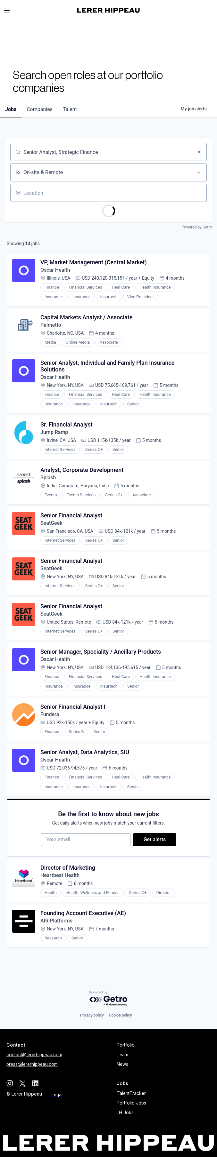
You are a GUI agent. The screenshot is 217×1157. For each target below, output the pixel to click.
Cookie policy (120, 1015)
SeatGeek (51, 523)
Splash (48, 478)
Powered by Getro (197, 227)
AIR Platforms (56, 921)
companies (40, 109)
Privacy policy (92, 1015)
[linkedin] (35, 1083)
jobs (10, 109)
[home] (108, 10)
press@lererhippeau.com (32, 1064)
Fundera (49, 714)
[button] (9, 10)
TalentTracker (131, 1093)
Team (122, 1054)
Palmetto (51, 325)
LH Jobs (125, 1112)
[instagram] (9, 1083)
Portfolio (126, 1045)
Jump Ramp (54, 432)
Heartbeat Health (59, 875)
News (122, 1064)
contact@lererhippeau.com (34, 1054)
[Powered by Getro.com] (108, 999)
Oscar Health (55, 270)
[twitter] (22, 1083)
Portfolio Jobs (131, 1102)
